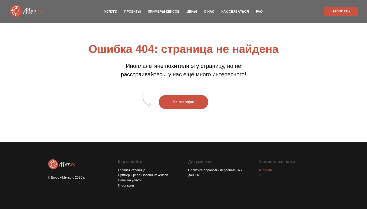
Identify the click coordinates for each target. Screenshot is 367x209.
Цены (192, 11)
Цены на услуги (130, 180)
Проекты (132, 11)
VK (260, 175)
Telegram (265, 170)
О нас (209, 11)
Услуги (110, 11)
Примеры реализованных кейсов (143, 175)
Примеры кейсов (164, 11)
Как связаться (235, 11)
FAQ (259, 11)
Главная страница (132, 170)
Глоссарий (126, 185)
